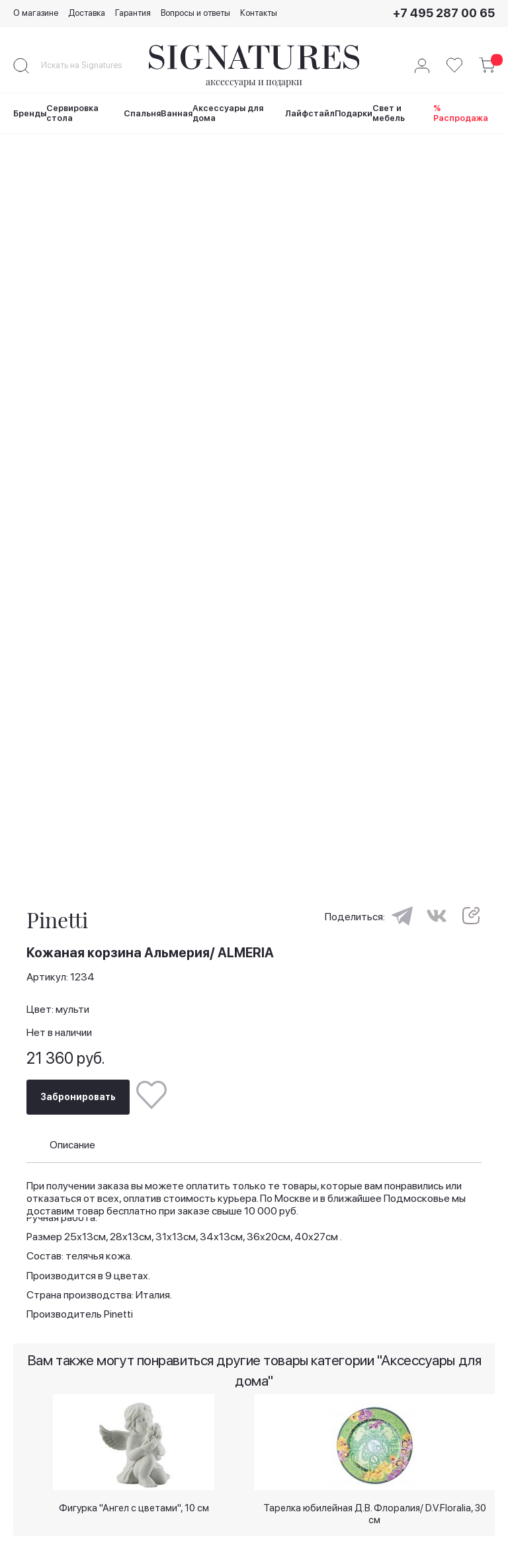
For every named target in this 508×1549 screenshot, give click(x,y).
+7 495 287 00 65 (444, 13)
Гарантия (133, 13)
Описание (72, 1142)
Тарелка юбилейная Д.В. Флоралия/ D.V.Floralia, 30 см (374, 1512)
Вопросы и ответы (195, 13)
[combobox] (92, 65)
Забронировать (78, 1095)
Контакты (258, 13)
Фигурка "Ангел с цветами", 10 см (134, 1507)
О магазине (35, 13)
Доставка (86, 13)
